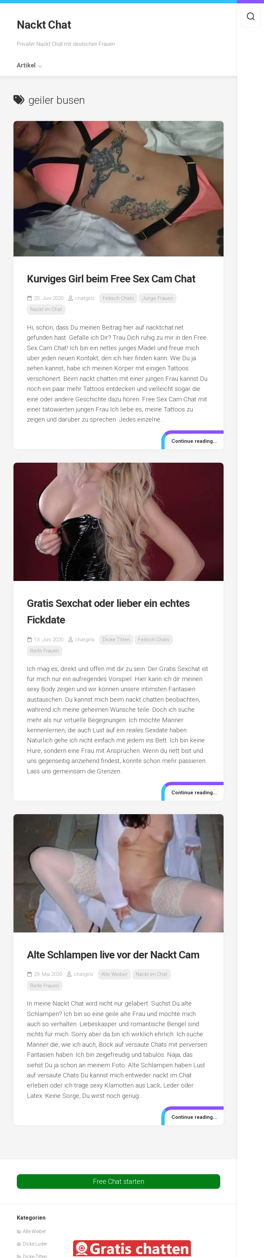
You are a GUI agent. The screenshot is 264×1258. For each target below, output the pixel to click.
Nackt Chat (46, 24)
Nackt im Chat (46, 324)
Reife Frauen (44, 666)
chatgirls (85, 313)
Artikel (26, 63)
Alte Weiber (114, 1006)
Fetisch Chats (118, 313)
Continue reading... (191, 455)
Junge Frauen (157, 313)
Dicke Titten (116, 654)
